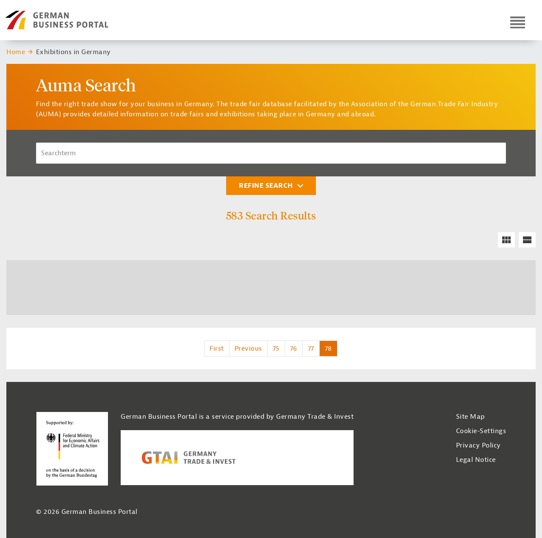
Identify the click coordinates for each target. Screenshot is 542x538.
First (217, 348)
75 (276, 348)
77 (311, 348)
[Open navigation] (517, 22)
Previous (248, 348)
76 (293, 348)
